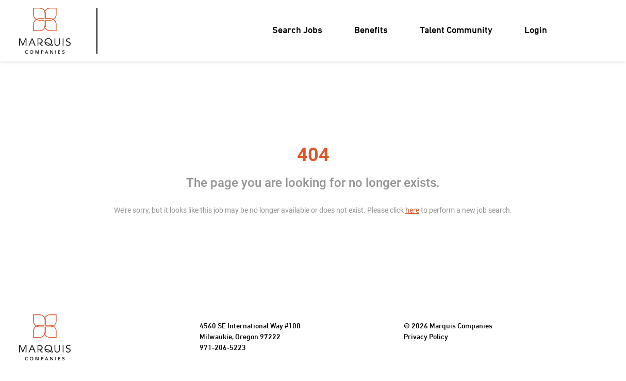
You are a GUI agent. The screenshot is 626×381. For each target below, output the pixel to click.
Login (535, 30)
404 (313, 155)
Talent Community (456, 30)
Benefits (371, 30)
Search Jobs (297, 30)
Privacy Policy (426, 337)
